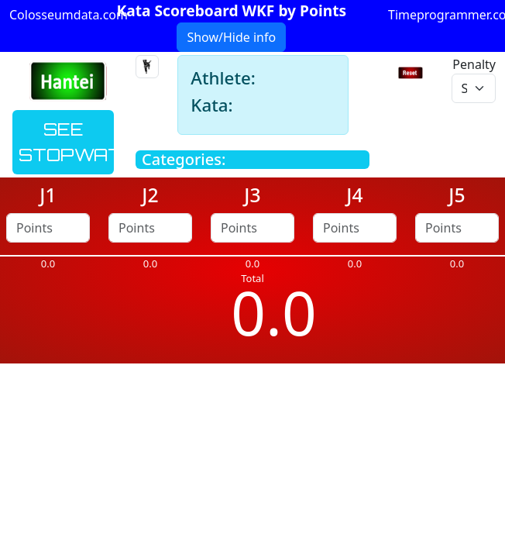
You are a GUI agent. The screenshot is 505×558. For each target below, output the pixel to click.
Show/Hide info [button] (231, 37)
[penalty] (474, 88)
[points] (48, 228)
